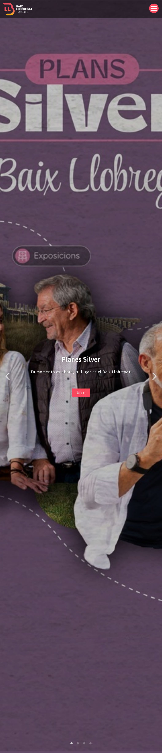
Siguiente (154, 376)
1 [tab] (71, 743)
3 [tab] (84, 743)
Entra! (81, 393)
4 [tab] (90, 743)
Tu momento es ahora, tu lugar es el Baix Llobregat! (81, 371)
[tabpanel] (81, 376)
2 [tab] (78, 743)
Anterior (7, 376)
